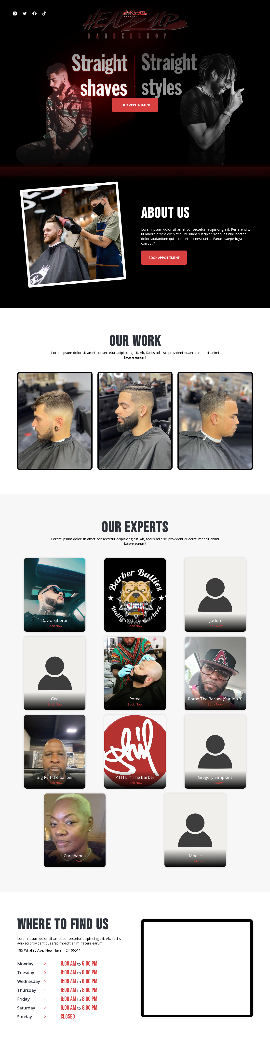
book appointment (135, 105)
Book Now (54, 626)
